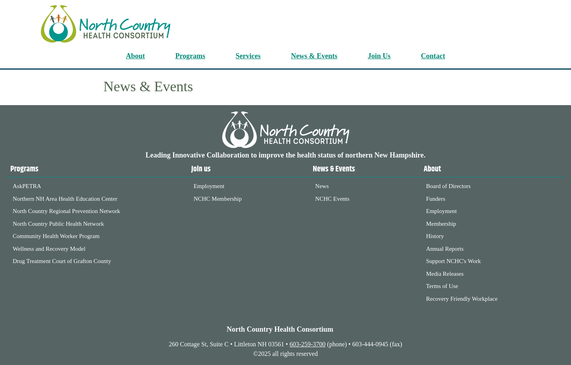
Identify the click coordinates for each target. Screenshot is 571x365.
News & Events (314, 56)
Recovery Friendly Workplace (462, 299)
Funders (435, 199)
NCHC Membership (218, 199)
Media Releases (445, 274)
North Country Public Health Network (58, 224)
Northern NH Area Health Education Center (65, 199)
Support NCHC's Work (453, 261)
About (135, 56)
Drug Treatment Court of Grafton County (62, 261)
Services (248, 56)
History (435, 236)
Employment (209, 186)
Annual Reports (445, 249)
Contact (433, 56)
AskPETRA (27, 186)
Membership (441, 224)
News (322, 186)
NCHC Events (332, 199)
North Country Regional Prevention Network (66, 211)
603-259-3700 (308, 344)
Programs (190, 56)
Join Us (379, 56)
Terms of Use (442, 286)
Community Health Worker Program (56, 236)
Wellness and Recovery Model (49, 249)
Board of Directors (448, 186)
